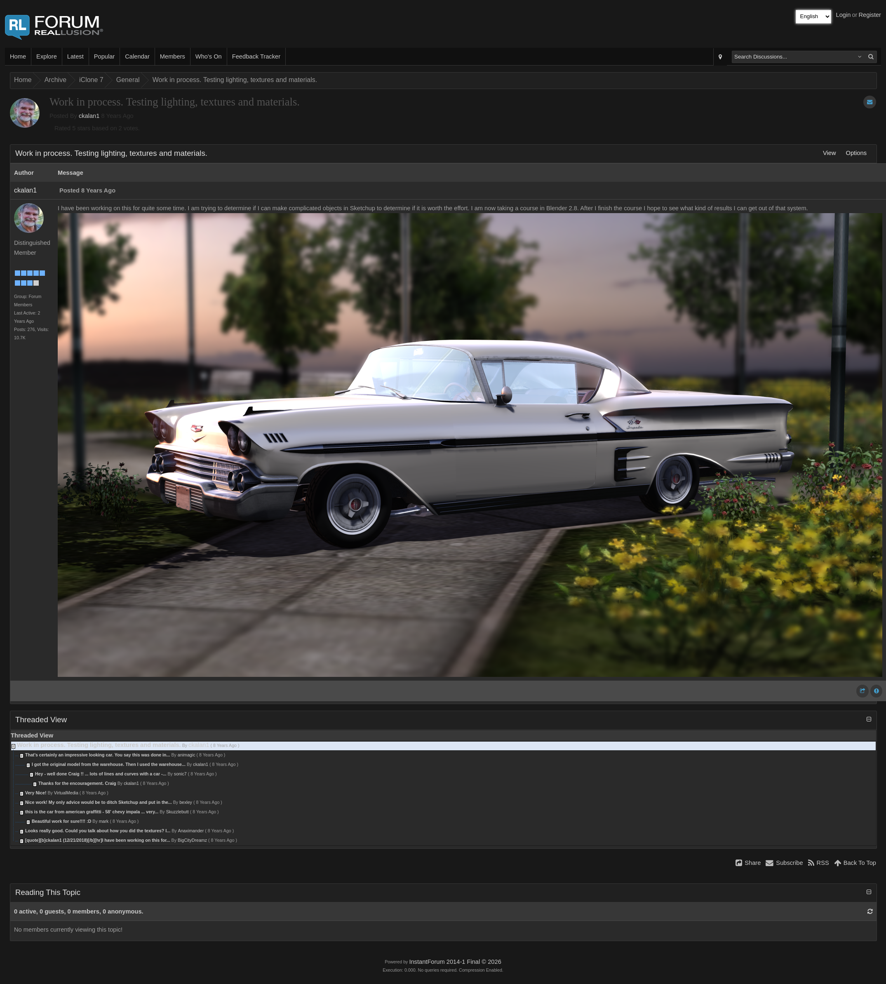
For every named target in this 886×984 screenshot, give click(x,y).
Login (843, 15)
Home (18, 56)
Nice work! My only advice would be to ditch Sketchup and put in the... (98, 802)
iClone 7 (91, 79)
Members (172, 56)
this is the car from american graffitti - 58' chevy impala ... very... (91, 811)
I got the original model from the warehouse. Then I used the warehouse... (109, 764)
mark (104, 821)
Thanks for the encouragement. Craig (77, 783)
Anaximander (191, 830)
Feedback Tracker (256, 56)
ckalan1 (89, 116)
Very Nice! (36, 792)
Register (869, 15)
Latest (75, 56)
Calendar (137, 56)
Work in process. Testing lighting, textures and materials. (235, 79)
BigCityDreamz (192, 840)
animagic (186, 754)
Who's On (208, 56)
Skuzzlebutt (177, 811)
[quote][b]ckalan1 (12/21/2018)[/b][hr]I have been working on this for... (97, 840)
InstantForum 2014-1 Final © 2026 (455, 961)
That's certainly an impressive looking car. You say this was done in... (97, 754)
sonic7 (180, 773)
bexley (185, 802)
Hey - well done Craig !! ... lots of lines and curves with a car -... (101, 773)
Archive (55, 79)
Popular (104, 56)
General (128, 79)
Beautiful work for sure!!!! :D (62, 821)
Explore (46, 56)
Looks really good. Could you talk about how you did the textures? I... (97, 830)
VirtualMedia (66, 792)
